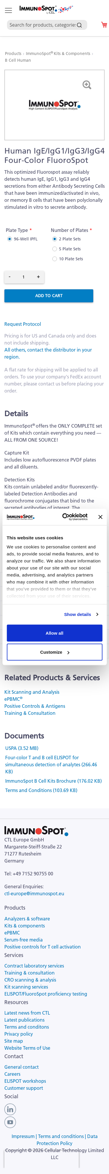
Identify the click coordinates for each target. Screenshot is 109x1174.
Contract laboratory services (34, 966)
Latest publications (24, 1020)
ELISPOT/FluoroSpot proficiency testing (45, 994)
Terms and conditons (26, 1027)
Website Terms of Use (27, 1048)
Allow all (54, 632)
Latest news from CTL (27, 1013)
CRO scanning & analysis (30, 980)
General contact (21, 1067)
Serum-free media (23, 940)
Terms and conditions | (62, 1136)
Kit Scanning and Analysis (31, 692)
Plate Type (17, 230)
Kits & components (24, 926)
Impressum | (25, 1136)
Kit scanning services (26, 987)
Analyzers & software (27, 919)
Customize (54, 652)
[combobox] (49, 18)
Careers (12, 1074)
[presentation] (41, 1159)
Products (13, 53)
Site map (13, 1041)
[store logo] (46, 9)
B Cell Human (18, 60)
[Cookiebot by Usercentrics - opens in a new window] (64, 517)
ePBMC (13, 699)
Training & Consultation (30, 713)
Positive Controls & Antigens (34, 706)
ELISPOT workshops (25, 1081)
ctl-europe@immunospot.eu (34, 893)
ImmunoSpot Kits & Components (58, 53)
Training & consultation (29, 973)
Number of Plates (69, 230)
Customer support (23, 1088)
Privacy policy (18, 1034)
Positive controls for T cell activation (42, 947)
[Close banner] (100, 517)
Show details (77, 614)
